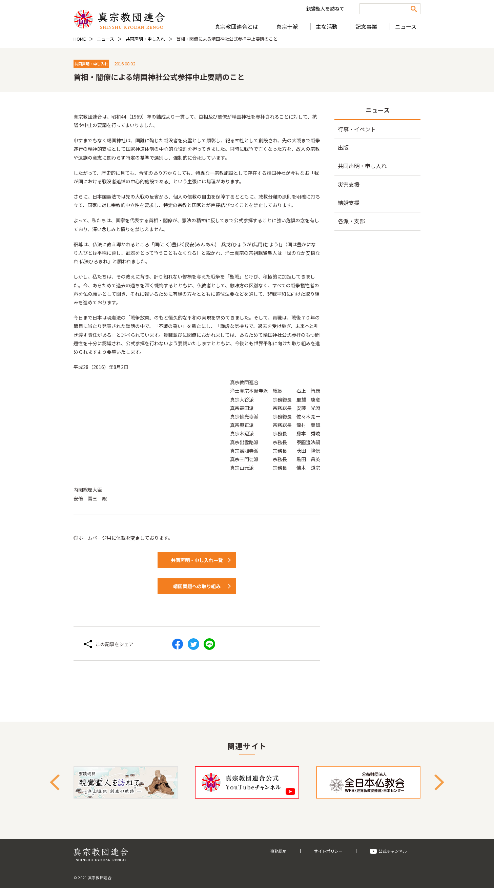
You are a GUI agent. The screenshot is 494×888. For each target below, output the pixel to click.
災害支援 (348, 184)
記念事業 (366, 26)
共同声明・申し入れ (145, 39)
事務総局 (278, 851)
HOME (80, 39)
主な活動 (326, 26)
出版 (343, 147)
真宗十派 (287, 26)
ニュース (405, 26)
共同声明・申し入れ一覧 (197, 560)
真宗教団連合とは (236, 26)
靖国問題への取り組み (197, 586)
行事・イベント (357, 129)
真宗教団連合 (119, 19)
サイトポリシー (328, 851)
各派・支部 (351, 221)
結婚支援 (348, 203)
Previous (55, 782)
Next (439, 782)
